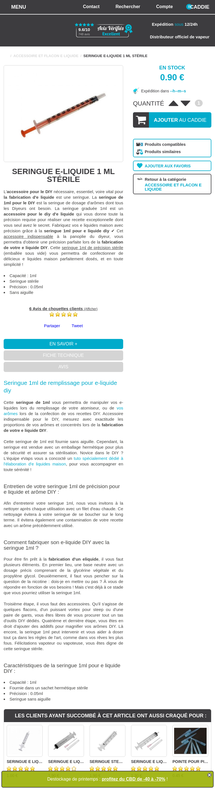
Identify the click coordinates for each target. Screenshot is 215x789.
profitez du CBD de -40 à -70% (133, 779)
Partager (52, 325)
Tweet (77, 326)
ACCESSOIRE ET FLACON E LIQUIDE (46, 56)
